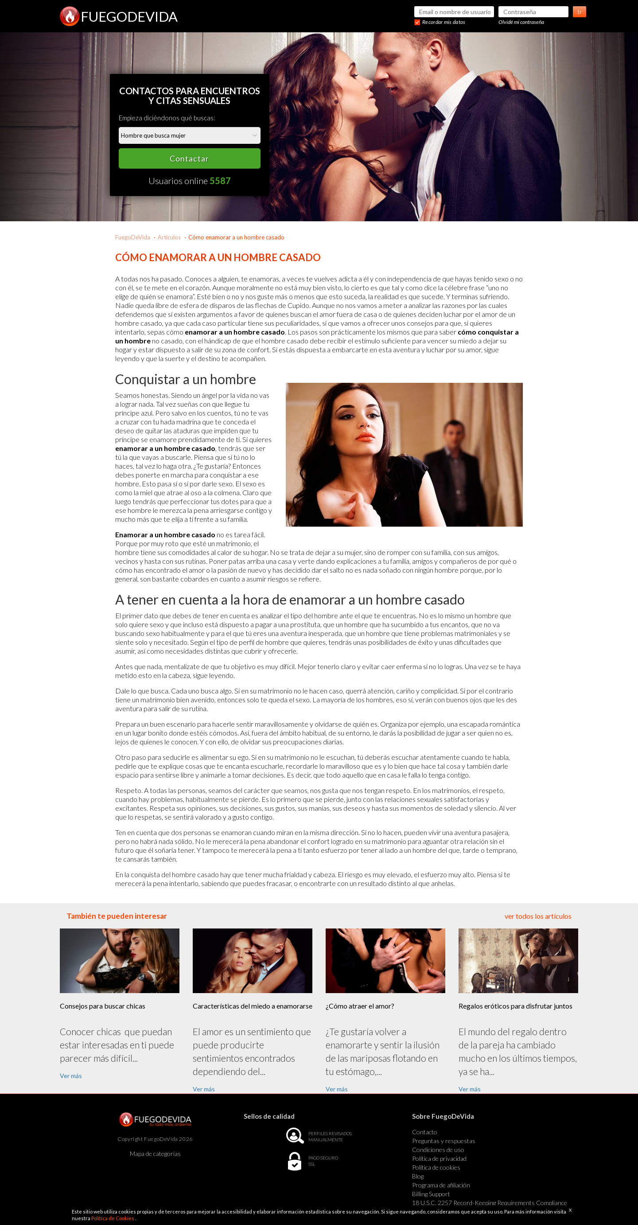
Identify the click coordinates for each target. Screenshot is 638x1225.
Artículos (169, 237)
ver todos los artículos (538, 916)
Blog (418, 1176)
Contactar (189, 158)
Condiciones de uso (438, 1149)
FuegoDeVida (132, 237)
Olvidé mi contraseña (521, 22)
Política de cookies (436, 1167)
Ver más (71, 1075)
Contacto (424, 1132)
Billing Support (431, 1194)
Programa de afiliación (441, 1185)
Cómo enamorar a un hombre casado (236, 237)
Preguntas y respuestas (443, 1140)
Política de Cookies (113, 1218)
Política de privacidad (439, 1158)
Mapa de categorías (155, 1153)
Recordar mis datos (443, 22)
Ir (579, 11)
